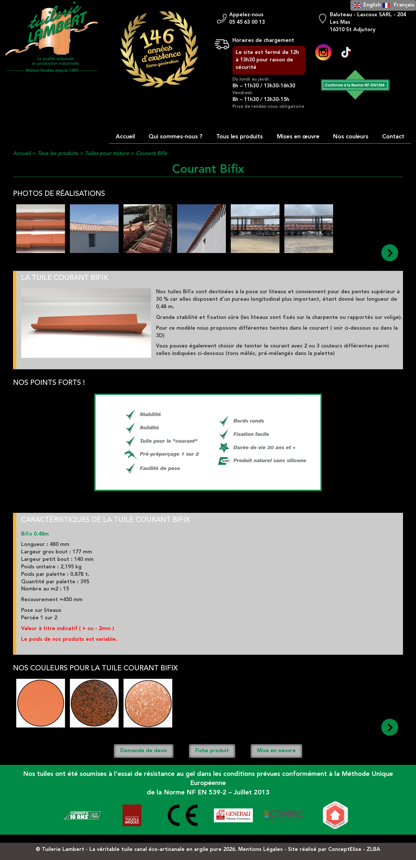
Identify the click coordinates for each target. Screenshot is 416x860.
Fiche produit (212, 750)
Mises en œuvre (298, 137)
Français (404, 5)
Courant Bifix (151, 153)
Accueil (125, 137)
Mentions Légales (260, 849)
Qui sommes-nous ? (175, 137)
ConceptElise (344, 849)
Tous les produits (239, 137)
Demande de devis (143, 750)
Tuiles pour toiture (107, 153)
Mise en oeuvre (276, 750)
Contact (393, 137)
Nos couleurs (351, 137)
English (372, 5)
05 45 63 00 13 (247, 22)
